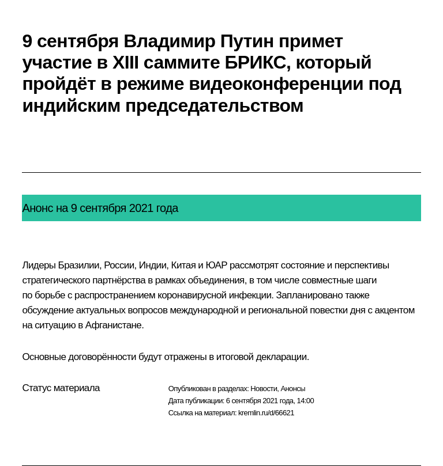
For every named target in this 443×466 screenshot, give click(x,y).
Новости (263, 388)
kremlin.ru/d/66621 (266, 412)
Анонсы (292, 388)
